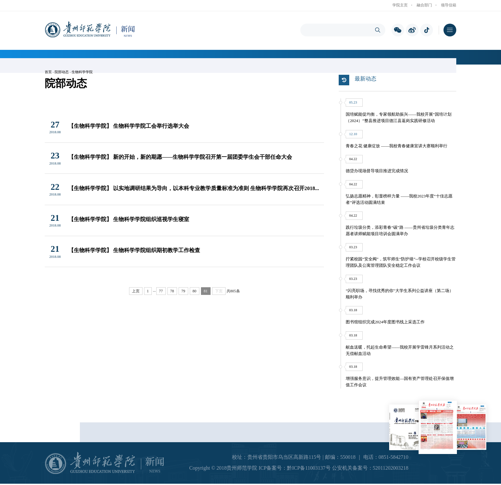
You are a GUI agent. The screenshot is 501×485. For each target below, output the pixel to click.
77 (161, 291)
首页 (48, 72)
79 (183, 291)
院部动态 (62, 72)
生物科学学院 (82, 72)
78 (172, 291)
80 (195, 291)
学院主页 (400, 5)
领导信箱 (448, 5)
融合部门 (424, 5)
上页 (136, 291)
